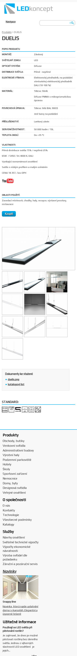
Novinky (9, 571)
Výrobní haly (11, 455)
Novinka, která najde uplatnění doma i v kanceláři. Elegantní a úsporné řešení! (20, 610)
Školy (6, 469)
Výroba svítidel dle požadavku (15, 557)
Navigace (11, 21)
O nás (6, 505)
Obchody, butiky (13, 441)
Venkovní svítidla (14, 445)
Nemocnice (10, 478)
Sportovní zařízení (15, 473)
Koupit (9, 213)
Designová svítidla (15, 488)
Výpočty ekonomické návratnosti (16, 549)
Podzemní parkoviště (17, 460)
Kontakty (9, 510)
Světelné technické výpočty (20, 542)
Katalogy (8, 524)
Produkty (7, 32)
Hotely (7, 464)
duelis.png (13, 379)
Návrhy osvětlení (14, 537)
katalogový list (16, 384)
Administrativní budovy (18, 450)
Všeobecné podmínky (17, 519)
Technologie (11, 515)
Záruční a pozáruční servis (20, 564)
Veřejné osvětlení (14, 492)
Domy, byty (10, 483)
